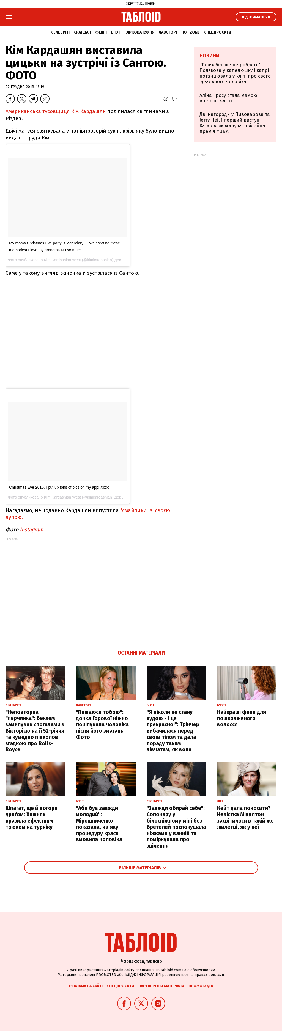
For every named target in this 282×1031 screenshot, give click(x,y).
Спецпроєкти (217, 32)
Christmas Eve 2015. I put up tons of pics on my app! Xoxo (59, 487)
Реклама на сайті (86, 986)
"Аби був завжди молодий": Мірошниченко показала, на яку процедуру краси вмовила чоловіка (99, 824)
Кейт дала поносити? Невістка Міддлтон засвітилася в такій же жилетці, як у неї (245, 817)
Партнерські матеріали (161, 986)
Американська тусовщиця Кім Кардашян (56, 111)
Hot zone (190, 32)
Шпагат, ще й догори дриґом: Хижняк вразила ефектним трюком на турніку (32, 817)
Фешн (101, 32)
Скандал (82, 32)
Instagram (31, 529)
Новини (209, 56)
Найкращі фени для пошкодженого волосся (241, 718)
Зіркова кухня (140, 32)
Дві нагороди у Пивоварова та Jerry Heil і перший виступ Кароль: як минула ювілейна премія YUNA (234, 122)
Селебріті (60, 32)
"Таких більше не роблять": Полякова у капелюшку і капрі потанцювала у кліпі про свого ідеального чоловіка (235, 73)
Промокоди (200, 986)
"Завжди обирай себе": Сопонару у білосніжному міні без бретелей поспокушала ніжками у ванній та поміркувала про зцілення (176, 827)
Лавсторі (168, 32)
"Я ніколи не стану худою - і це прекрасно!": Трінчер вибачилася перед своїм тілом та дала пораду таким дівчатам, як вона (173, 731)
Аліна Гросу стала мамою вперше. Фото (228, 98)
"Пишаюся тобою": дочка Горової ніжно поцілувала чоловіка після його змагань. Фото (102, 724)
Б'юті (116, 32)
